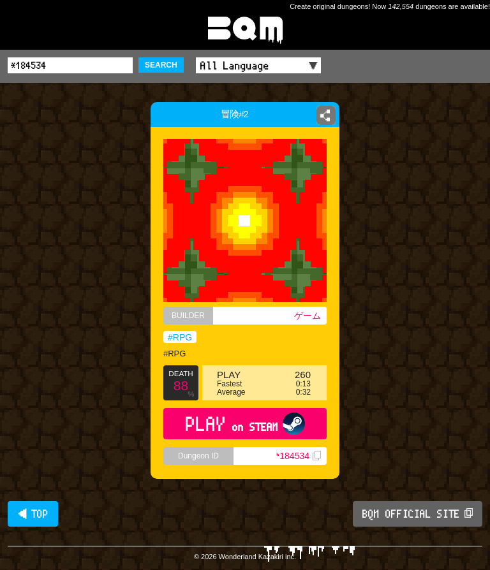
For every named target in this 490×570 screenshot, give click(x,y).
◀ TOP (32, 514)
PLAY (245, 424)
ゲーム (307, 316)
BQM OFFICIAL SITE (417, 514)
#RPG (180, 337)
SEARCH (161, 65)
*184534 (298, 456)
